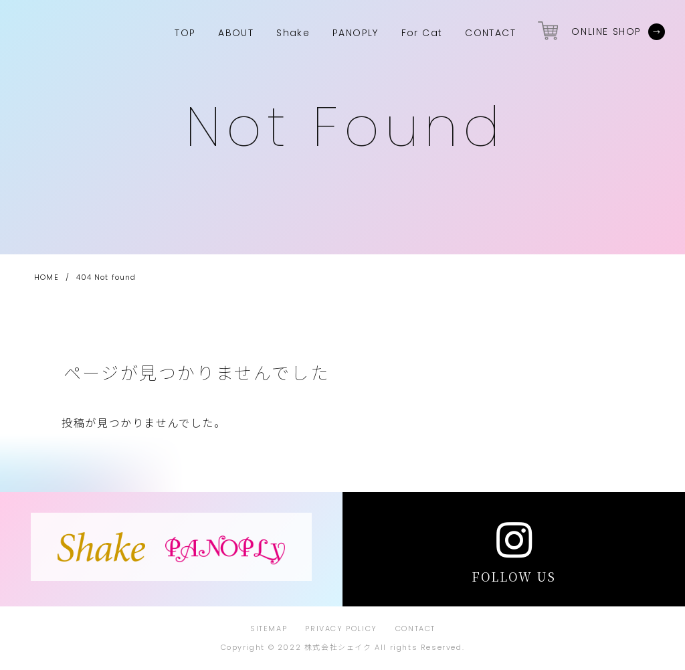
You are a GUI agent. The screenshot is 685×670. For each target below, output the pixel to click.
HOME (46, 277)
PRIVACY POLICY (341, 628)
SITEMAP (268, 628)
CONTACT (415, 628)
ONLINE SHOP (606, 31)
